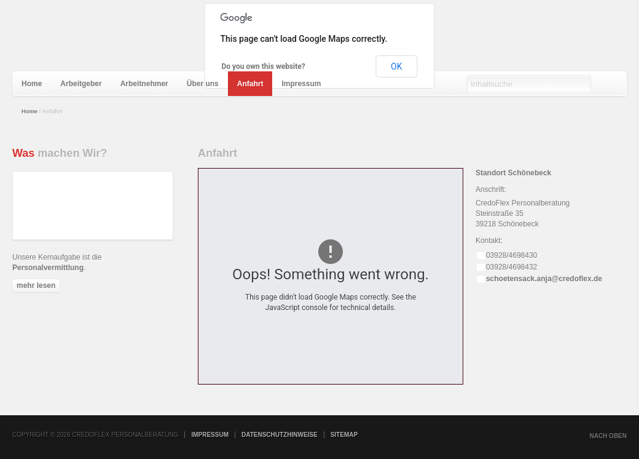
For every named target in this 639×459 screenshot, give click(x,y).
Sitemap (344, 434)
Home (32, 83)
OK (396, 66)
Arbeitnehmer (144, 83)
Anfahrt (250, 83)
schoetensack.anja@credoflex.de (544, 278)
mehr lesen (36, 285)
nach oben (608, 436)
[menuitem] (31, 83)
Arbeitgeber (80, 83)
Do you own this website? (263, 66)
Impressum (301, 83)
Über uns (203, 83)
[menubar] (171, 83)
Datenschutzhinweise (279, 434)
